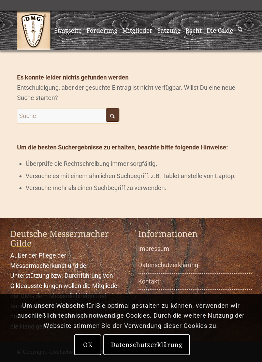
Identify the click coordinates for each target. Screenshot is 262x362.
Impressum (153, 248)
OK (87, 345)
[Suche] (240, 30)
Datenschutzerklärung (168, 265)
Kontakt (148, 281)
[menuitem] (68, 30)
